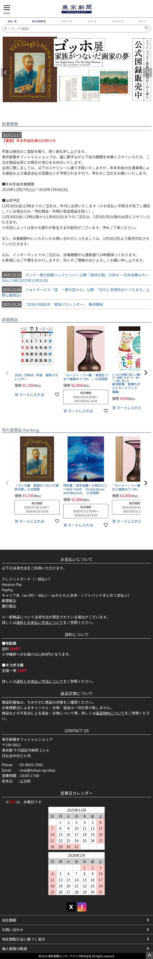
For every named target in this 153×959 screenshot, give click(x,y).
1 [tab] (64, 108)
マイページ (117, 21)
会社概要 (9, 920)
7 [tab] (83, 108)
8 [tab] (86, 108)
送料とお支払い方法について (39, 622)
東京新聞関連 (39, 21)
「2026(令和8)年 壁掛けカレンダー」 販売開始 (52, 304)
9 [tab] (89, 108)
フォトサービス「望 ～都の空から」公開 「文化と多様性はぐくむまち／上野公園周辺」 (76, 292)
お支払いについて (76, 559)
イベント (92, 21)
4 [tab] (73, 108)
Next (147, 72)
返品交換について (76, 693)
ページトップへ (149, 955)
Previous (5, 72)
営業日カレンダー (76, 793)
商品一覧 (12, 21)
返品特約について (110, 713)
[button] (7, 373)
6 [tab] (80, 108)
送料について (77, 634)
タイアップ (66, 21)
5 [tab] (77, 108)
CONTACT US (77, 730)
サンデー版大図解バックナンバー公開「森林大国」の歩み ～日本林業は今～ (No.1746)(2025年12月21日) (75, 277)
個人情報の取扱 (14, 948)
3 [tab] (70, 108)
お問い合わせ (12, 929)
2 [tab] (67, 108)
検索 (147, 28)
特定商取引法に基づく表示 (23, 939)
